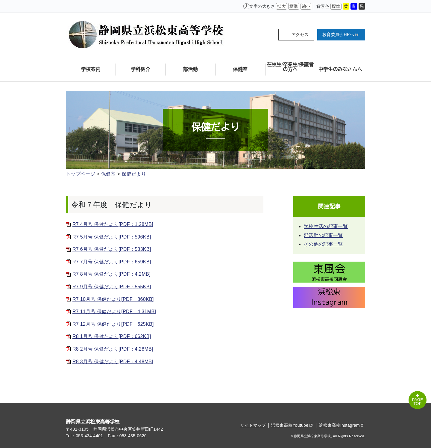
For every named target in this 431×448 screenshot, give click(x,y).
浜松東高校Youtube (292, 425)
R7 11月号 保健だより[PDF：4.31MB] (114, 311)
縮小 (306, 6)
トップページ (80, 174)
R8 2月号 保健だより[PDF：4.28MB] (112, 349)
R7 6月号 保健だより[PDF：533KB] (111, 249)
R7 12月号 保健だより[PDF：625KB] (113, 324)
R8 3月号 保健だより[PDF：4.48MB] (112, 361)
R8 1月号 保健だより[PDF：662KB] (111, 336)
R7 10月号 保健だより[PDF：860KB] (113, 299)
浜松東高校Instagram (341, 425)
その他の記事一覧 (323, 244)
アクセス (300, 34)
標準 (293, 6)
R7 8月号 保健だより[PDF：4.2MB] (111, 274)
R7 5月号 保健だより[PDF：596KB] (111, 236)
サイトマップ (253, 425)
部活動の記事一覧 (323, 235)
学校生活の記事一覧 (326, 226)
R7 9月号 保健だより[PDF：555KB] (111, 286)
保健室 (108, 174)
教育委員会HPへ (340, 34)
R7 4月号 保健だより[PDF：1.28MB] (112, 224)
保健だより (134, 174)
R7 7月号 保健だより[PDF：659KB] (111, 261)
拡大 (281, 6)
